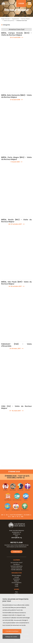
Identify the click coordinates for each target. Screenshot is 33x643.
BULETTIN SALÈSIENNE (16, 515)
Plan (16, 592)
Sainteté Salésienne (16, 566)
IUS (17, 516)
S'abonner (16, 552)
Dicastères (16, 579)
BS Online (27, 515)
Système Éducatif (16, 568)
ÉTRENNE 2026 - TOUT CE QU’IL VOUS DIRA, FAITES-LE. (17, 477)
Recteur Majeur (25, 19)
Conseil (16, 577)
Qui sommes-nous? (16, 562)
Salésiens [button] (16, 560)
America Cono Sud (21, 20)
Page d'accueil (5, 19)
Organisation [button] (16, 573)
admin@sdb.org (16, 537)
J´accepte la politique (11, 631)
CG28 (16, 584)
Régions (16, 581)
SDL (7, 515)
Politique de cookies (11, 637)
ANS (2, 515)
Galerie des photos (9, 20)
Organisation (15, 19)
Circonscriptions (16, 582)
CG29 (21, 3)
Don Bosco (16, 564)
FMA (22, 516)
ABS (13, 516)
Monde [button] (16, 589)
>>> (21, 37)
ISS (9, 516)
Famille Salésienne (16, 570)
